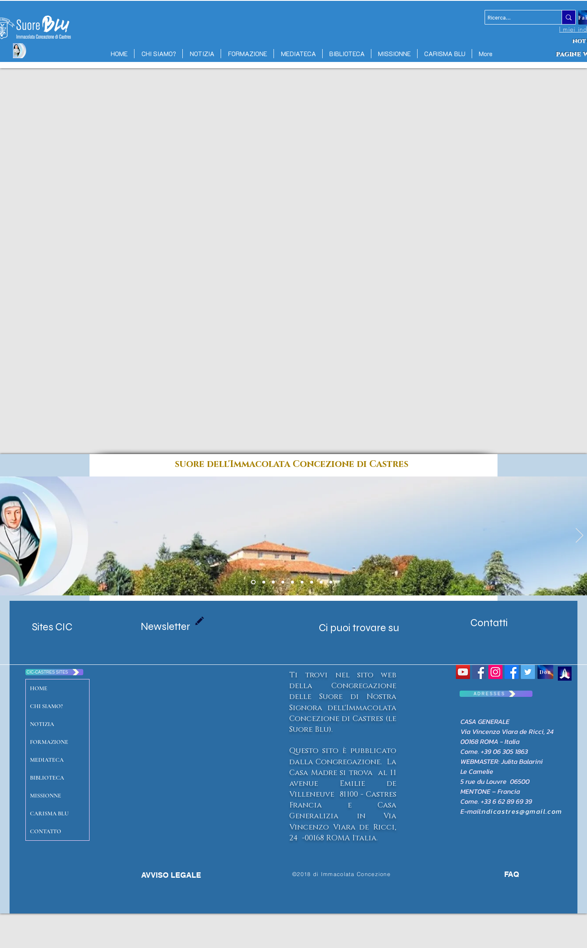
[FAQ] (501, 874)
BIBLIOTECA (47, 777)
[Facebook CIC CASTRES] (512, 672)
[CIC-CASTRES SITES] (54, 672)
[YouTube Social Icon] (463, 672)
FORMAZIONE (49, 742)
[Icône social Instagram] (495, 672)
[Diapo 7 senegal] (292, 582)
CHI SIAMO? (46, 706)
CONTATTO (45, 831)
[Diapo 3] (321, 582)
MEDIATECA (47, 759)
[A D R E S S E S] (496, 694)
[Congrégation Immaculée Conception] (479, 672)
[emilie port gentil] (273, 582)
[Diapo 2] (302, 582)
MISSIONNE (45, 795)
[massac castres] (282, 582)
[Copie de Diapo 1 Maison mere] (263, 582)
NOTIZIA (42, 724)
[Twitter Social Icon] (528, 672)
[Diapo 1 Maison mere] (253, 582)
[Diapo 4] (311, 582)
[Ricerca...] (516, 17)
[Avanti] (579, 536)
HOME (38, 688)
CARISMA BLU (49, 813)
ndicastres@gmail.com (522, 811)
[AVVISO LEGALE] (171, 875)
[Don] (545, 672)
